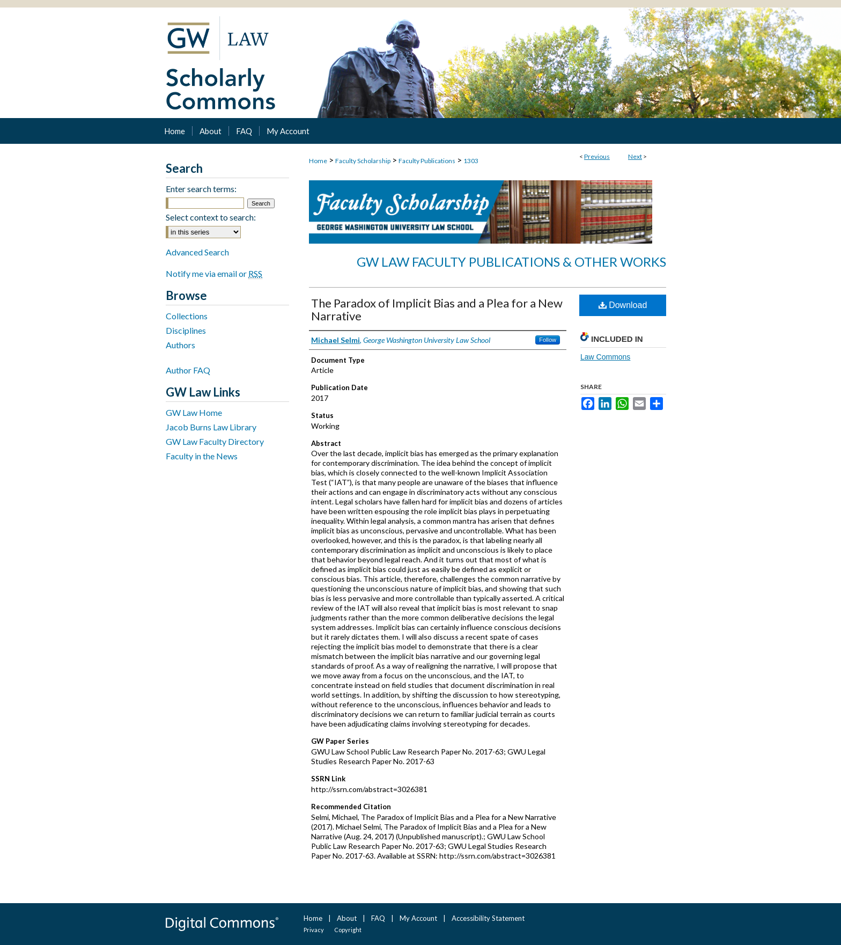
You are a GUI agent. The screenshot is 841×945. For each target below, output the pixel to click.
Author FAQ (188, 370)
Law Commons (605, 357)
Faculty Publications (427, 161)
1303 (470, 161)
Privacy (314, 929)
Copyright (348, 929)
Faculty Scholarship (362, 161)
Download (623, 305)
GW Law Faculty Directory (215, 441)
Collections (187, 316)
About (347, 918)
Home (318, 161)
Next (635, 156)
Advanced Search (197, 252)
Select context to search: (211, 217)
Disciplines (186, 330)
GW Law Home (194, 412)
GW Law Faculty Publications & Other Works (511, 261)
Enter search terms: (201, 189)
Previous (597, 156)
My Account (418, 918)
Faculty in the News (202, 456)
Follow (547, 339)
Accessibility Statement (488, 918)
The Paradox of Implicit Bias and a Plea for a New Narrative (437, 309)
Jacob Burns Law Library (211, 427)
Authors (180, 345)
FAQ (378, 918)
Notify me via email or (214, 273)
